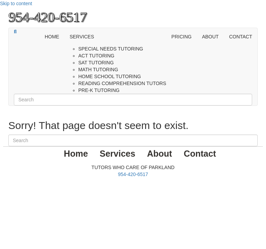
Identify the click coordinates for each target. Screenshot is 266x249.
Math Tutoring (98, 69)
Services (82, 36)
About (210, 36)
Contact (240, 36)
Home (52, 36)
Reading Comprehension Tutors (122, 83)
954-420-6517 (133, 174)
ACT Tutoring (96, 55)
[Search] (15, 31)
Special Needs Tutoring (110, 49)
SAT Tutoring (96, 62)
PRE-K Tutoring (98, 90)
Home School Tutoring (109, 76)
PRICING (181, 36)
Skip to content (16, 3)
